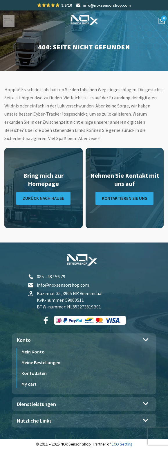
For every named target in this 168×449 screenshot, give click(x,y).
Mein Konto (33, 352)
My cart (29, 384)
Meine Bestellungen (40, 362)
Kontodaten (34, 373)
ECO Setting (122, 444)
